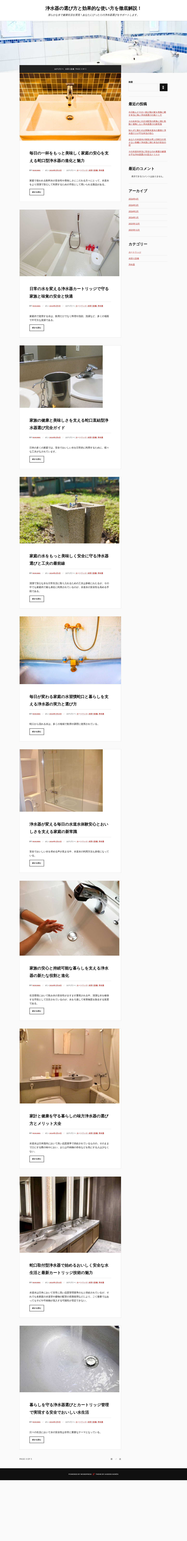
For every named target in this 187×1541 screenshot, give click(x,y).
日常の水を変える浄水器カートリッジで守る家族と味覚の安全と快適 (69, 303)
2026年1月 (134, 217)
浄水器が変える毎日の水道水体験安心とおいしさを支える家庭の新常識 (70, 868)
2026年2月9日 (56, 321)
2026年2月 (134, 211)
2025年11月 (134, 230)
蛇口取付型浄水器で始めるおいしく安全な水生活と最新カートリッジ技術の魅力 (69, 1324)
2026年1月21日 (57, 886)
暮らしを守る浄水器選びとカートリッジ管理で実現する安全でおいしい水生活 (70, 1471)
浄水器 (103, 178)
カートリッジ (83, 178)
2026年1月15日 (57, 1186)
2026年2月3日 (56, 603)
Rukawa (37, 178)
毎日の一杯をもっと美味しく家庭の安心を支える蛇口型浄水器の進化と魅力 (69, 159)
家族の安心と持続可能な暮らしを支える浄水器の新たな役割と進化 (69, 1019)
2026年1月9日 (56, 1489)
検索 (131, 82)
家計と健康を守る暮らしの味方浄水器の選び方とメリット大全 (69, 1171)
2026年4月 (134, 199)
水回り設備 (94, 178)
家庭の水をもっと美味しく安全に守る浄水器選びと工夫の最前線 (69, 585)
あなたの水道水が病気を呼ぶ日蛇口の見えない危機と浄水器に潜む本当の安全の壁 (147, 142)
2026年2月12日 (57, 178)
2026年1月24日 (57, 751)
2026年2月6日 (56, 460)
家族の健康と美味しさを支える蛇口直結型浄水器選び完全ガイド (69, 441)
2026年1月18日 (57, 1038)
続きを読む (36, 200)
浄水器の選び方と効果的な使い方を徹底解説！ (93, 8)
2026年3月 (134, 205)
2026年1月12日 (57, 1342)
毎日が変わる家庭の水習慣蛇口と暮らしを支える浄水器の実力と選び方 (69, 733)
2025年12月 (134, 224)
